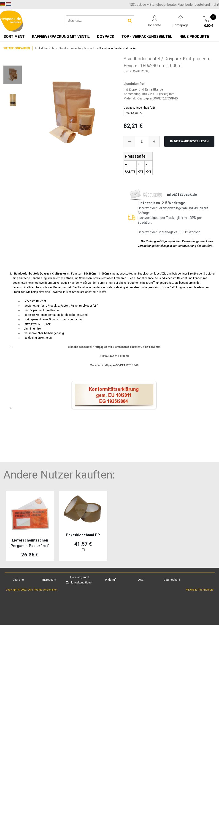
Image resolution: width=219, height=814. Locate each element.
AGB (141, 579)
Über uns (18, 579)
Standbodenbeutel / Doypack (77, 48)
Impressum (49, 579)
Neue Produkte (194, 36)
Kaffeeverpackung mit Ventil (61, 36)
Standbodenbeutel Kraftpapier (117, 48)
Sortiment (14, 36)
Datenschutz (172, 579)
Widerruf (110, 579)
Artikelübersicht (45, 48)
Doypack (105, 36)
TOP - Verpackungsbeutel (147, 36)
